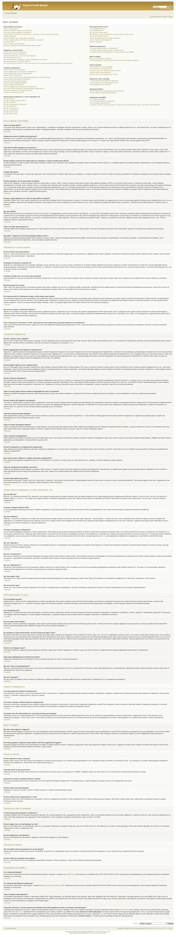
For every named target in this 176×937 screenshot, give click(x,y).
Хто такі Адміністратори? (97, 28)
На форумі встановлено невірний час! (15, 54)
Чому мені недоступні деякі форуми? (15, 81)
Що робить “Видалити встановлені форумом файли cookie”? (22, 45)
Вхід (171, 16)
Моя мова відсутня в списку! (12, 57)
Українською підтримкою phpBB (54, 885)
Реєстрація (163, 16)
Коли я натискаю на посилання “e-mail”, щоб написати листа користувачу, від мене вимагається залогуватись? (38, 63)
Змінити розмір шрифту (170, 13)
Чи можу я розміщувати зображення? (15, 104)
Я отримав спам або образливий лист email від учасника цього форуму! (112, 52)
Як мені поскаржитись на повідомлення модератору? (20, 86)
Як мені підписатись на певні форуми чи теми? (104, 82)
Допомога (154, 16)
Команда (120, 928)
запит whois (124, 909)
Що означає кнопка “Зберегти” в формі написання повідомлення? (24, 88)
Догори (8, 131)
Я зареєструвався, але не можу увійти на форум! (19, 38)
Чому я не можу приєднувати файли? (15, 83)
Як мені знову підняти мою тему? (14, 92)
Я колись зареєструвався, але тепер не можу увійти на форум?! (24, 40)
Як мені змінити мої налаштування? (15, 52)
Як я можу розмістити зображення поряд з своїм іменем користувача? (25, 59)
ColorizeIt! (107, 931)
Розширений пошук (166, 8)
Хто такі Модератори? (96, 30)
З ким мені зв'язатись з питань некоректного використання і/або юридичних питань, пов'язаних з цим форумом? (125, 105)
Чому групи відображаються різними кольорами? (105, 38)
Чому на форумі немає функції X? (100, 103)
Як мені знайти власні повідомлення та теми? (104, 74)
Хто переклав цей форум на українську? (102, 101)
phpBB (74, 931)
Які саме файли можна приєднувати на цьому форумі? (107, 91)
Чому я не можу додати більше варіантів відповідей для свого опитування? (27, 77)
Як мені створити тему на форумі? (14, 69)
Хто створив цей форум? (97, 99)
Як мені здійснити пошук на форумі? (101, 66)
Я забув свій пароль (10, 36)
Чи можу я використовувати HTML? (15, 100)
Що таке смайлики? (10, 102)
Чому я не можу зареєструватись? (14, 43)
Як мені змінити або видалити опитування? (17, 79)
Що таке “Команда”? (96, 42)
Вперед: (135, 923)
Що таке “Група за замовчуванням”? (101, 40)
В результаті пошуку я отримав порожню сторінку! (105, 70)
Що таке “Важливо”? (10, 106)
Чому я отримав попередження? (14, 84)
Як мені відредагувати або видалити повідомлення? (20, 71)
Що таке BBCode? (9, 98)
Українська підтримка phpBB (98, 933)
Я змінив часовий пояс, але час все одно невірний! (19, 55)
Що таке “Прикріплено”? (11, 110)
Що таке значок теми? (10, 113)
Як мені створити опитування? (13, 75)
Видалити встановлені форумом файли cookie (138, 928)
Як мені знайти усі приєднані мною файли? (103, 92)
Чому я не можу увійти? (11, 28)
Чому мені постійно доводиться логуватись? (17, 32)
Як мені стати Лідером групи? (99, 36)
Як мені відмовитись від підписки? (100, 84)
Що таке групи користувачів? (99, 32)
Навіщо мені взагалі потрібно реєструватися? (18, 30)
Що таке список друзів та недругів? (101, 58)
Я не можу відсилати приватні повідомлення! (104, 48)
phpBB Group (70, 874)
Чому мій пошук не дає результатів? (101, 68)
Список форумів (11, 13)
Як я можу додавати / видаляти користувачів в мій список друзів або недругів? (114, 60)
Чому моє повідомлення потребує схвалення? (18, 90)
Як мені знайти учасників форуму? (100, 72)
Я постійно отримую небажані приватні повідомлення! (106, 50)
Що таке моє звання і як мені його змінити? (17, 61)
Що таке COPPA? (9, 42)
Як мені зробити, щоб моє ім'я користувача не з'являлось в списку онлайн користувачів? (31, 34)
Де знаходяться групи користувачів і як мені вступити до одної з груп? (111, 34)
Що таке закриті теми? (11, 111)
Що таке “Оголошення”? (11, 108)
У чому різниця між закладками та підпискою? (104, 80)
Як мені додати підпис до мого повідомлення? (18, 73)
